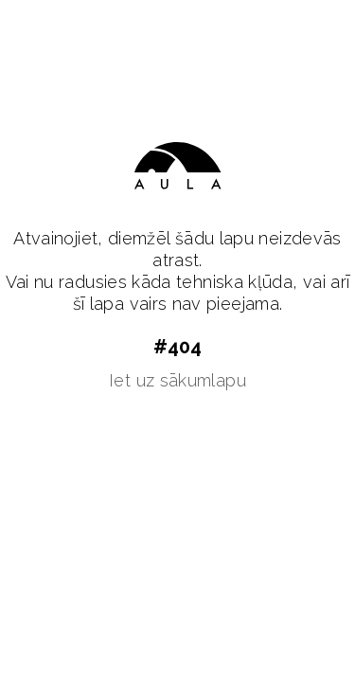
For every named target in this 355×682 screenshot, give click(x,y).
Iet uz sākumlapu (177, 380)
